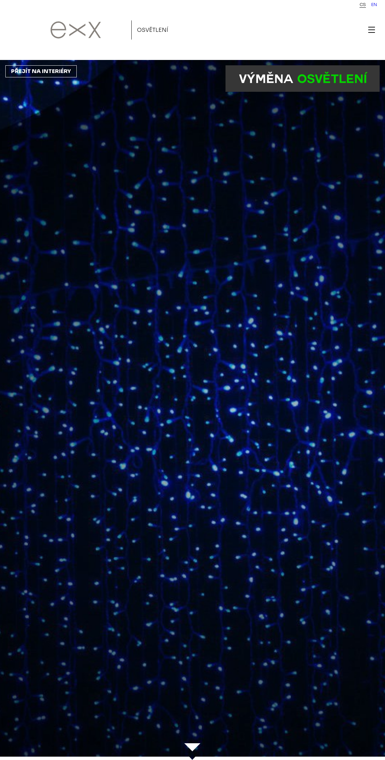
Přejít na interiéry (41, 71)
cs (363, 4)
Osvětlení (152, 29)
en (374, 4)
